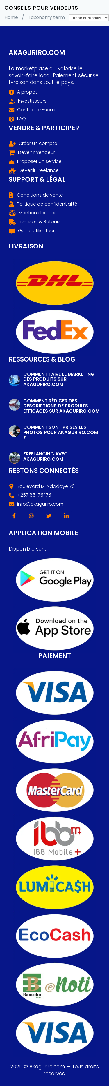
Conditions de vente (40, 195)
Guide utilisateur (36, 231)
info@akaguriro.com (40, 504)
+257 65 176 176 (34, 495)
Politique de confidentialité (47, 204)
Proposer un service (39, 161)
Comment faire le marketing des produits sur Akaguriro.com (58, 379)
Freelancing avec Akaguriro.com (45, 456)
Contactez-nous (36, 110)
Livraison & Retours (40, 222)
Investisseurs (32, 101)
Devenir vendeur (36, 152)
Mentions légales (38, 213)
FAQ (21, 119)
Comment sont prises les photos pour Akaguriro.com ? (60, 432)
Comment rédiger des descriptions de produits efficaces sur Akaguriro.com (61, 405)
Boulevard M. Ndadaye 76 (46, 486)
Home (11, 17)
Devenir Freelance (39, 170)
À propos (27, 92)
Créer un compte (38, 143)
